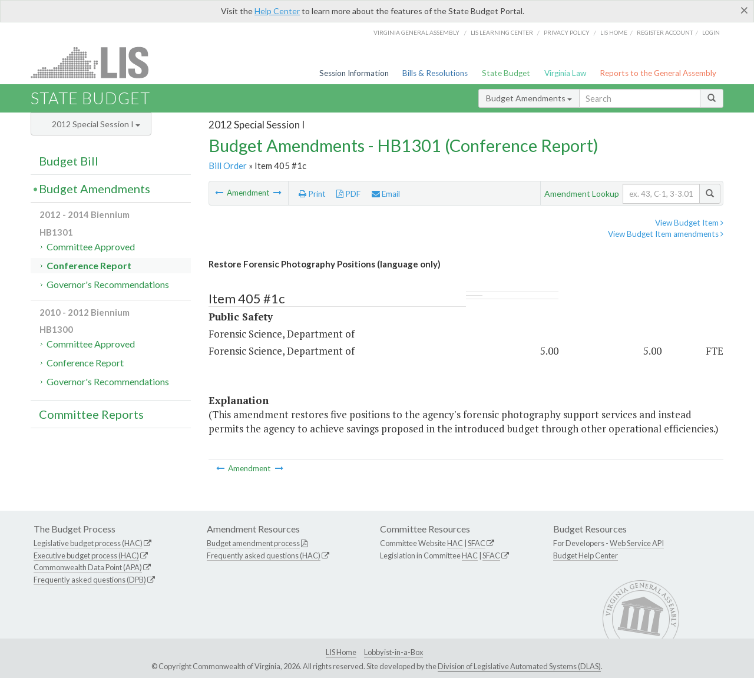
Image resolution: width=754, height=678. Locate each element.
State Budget (506, 73)
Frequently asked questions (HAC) (263, 555)
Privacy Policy (567, 32)
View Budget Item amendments (665, 234)
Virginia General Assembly (416, 32)
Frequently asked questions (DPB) (90, 579)
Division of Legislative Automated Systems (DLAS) (519, 666)
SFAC (476, 543)
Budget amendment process (253, 543)
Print (312, 194)
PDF (348, 194)
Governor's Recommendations (108, 284)
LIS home (613, 32)
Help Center (277, 11)
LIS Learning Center (502, 32)
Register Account (665, 32)
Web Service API (637, 543)
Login (711, 32)
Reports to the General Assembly (658, 73)
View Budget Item (689, 222)
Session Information (354, 73)
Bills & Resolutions (435, 73)
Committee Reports (91, 414)
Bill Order (228, 165)
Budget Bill (68, 161)
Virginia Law (565, 73)
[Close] (744, 10)
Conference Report (89, 265)
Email (386, 194)
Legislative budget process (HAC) (88, 543)
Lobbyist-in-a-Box (393, 652)
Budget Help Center (585, 555)
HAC (455, 543)
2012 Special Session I (96, 124)
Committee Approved (91, 246)
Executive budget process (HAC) (86, 555)
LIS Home (341, 652)
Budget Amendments (529, 98)
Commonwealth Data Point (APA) (88, 567)
